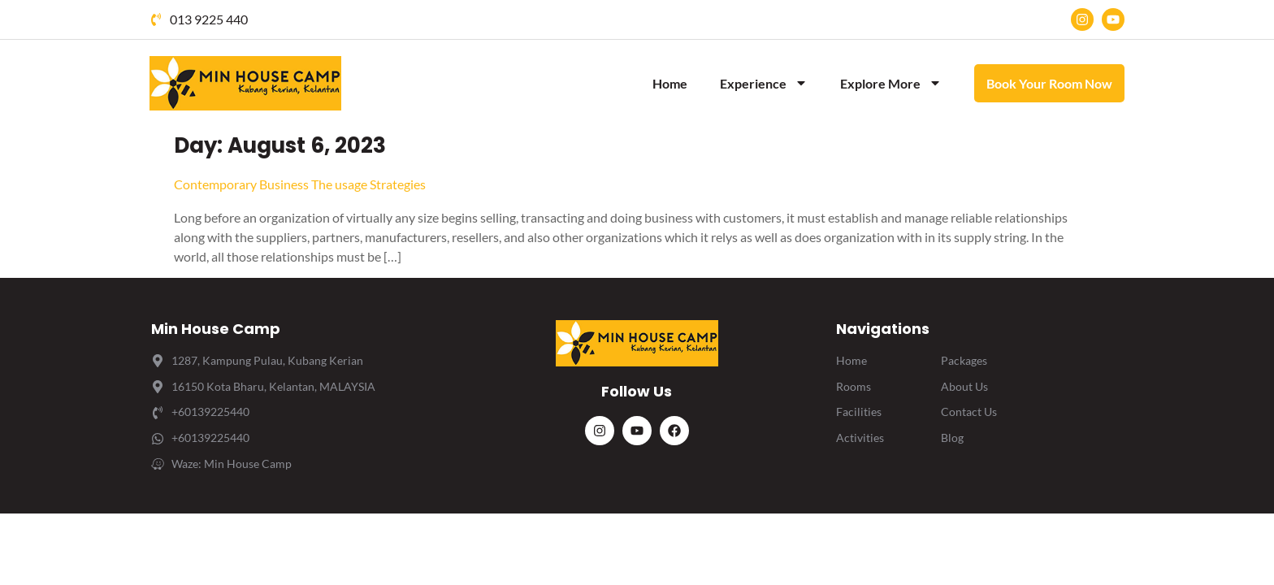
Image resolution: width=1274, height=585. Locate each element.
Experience (764, 83)
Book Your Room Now (1049, 83)
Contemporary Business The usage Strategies (300, 184)
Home (669, 83)
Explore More (891, 83)
